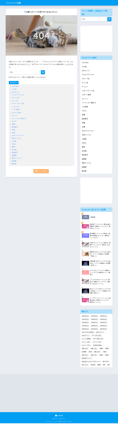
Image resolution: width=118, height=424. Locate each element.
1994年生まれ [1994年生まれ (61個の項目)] (85, 323)
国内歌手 (15, 127)
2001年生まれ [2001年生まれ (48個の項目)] (94, 329)
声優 (13, 130)
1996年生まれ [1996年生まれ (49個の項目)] (103, 323)
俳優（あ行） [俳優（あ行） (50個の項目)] (85, 349)
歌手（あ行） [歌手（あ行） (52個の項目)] (106, 362)
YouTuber (15, 86)
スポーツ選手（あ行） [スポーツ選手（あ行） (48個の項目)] (98, 339)
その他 (14, 89)
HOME (59, 416)
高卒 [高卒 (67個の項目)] (109, 365)
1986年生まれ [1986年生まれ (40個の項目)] (85, 316)
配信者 (14, 164)
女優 (13, 133)
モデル (14, 121)
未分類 (14, 150)
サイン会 (15, 100)
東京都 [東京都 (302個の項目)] (106, 356)
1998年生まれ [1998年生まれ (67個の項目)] (94, 326)
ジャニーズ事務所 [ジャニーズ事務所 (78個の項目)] (86, 339)
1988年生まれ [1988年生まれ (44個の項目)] (94, 316)
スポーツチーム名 (18, 103)
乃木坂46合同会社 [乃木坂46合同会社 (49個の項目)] (97, 346)
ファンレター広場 (15, 2)
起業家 (14, 161)
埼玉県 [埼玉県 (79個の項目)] (90, 352)
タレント (15, 116)
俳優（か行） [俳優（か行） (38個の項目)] (94, 349)
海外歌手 (15, 152)
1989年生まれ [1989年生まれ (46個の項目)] (103, 316)
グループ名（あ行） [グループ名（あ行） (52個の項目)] (97, 336)
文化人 (14, 144)
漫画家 (14, 155)
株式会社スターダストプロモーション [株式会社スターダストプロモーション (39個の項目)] (91, 362)
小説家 (14, 141)
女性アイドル (16, 138)
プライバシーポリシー (59, 419)
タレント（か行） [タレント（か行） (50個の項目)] (97, 342)
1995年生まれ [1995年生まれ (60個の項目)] (94, 323)
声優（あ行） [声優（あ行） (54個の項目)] (97, 352)
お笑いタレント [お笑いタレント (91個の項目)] (86, 336)
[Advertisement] (96, 38)
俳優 (13, 124)
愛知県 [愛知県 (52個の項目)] (101, 356)
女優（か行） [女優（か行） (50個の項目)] (94, 356)
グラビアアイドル (18, 95)
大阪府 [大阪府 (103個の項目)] (104, 352)
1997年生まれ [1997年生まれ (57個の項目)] (85, 326)
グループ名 (16, 98)
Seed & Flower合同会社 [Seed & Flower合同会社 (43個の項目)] (88, 333)
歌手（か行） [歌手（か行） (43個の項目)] (85, 365)
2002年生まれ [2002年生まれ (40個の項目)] (103, 329)
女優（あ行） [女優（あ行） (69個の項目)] (85, 356)
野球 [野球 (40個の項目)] (104, 365)
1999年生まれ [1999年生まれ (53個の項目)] (103, 326)
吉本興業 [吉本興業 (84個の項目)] (84, 352)
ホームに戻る (41, 171)
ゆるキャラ (16, 92)
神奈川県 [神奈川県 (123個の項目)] (93, 365)
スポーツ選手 (16, 113)
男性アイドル (16, 158)
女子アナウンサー (18, 135)
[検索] (43, 72)
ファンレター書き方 (19, 118)
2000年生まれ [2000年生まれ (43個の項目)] (85, 329)
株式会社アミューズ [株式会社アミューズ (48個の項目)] (87, 359)
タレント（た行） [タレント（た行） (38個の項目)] (86, 346)
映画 (13, 147)
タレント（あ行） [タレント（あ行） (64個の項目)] (86, 342)
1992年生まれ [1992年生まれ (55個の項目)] (94, 320)
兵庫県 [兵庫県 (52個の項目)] (101, 349)
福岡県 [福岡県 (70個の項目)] (99, 365)
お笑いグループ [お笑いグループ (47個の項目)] (100, 333)
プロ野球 (16, 109)
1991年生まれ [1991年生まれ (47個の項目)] (85, 320)
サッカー (16, 107)
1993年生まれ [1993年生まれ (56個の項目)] (103, 320)
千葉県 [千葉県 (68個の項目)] (106, 349)
